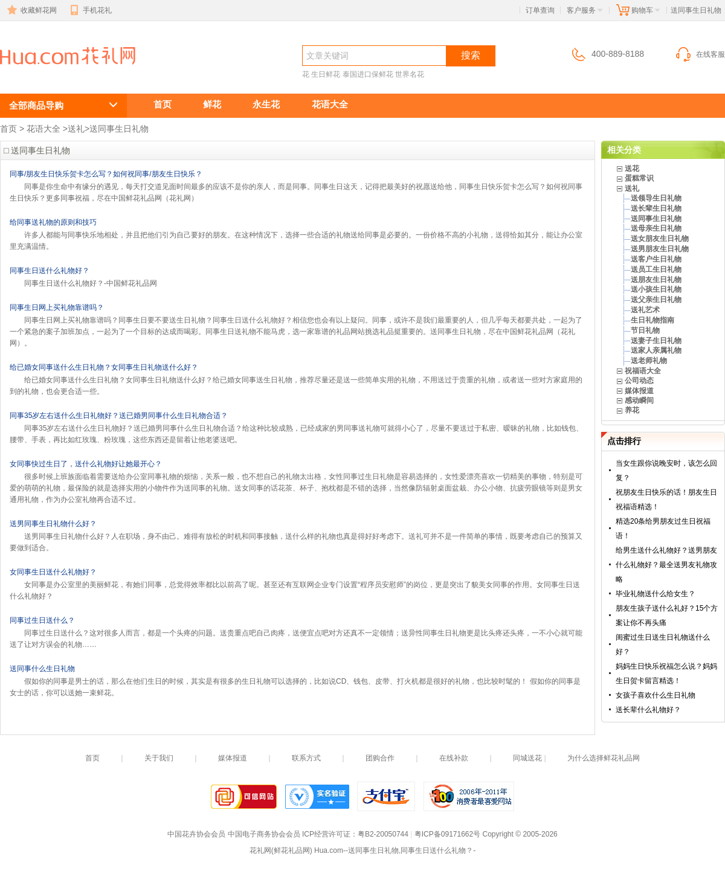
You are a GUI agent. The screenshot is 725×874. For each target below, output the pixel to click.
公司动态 (639, 380)
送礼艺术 (645, 310)
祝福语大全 (643, 371)
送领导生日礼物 (656, 198)
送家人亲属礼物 (656, 350)
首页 (162, 104)
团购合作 (380, 758)
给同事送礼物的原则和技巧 (53, 222)
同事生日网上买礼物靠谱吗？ (57, 307)
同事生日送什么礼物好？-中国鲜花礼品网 (90, 283)
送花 (632, 168)
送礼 (76, 128)
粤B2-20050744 (383, 834)
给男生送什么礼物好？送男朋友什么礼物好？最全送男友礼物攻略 (666, 564)
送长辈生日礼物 (656, 208)
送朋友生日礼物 (656, 279)
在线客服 (699, 54)
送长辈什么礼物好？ (648, 709)
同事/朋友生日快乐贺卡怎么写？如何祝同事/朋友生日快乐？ (106, 174)
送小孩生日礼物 (656, 289)
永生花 (266, 104)
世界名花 (409, 74)
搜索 (470, 55)
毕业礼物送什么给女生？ (655, 594)
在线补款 (453, 758)
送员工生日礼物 (656, 269)
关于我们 (158, 758)
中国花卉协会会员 (196, 834)
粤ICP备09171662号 (447, 834)
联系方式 (306, 758)
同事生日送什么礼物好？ (49, 270)
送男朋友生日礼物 (660, 249)
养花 (632, 410)
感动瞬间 (639, 400)
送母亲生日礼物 (656, 228)
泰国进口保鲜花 (368, 74)
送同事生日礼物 (65, 76)
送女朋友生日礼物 (660, 238)
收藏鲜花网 (31, 10)
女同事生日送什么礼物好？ (53, 572)
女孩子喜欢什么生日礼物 (655, 695)
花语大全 (330, 104)
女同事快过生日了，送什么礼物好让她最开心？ (86, 464)
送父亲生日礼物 (656, 299)
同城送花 (527, 758)
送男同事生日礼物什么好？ (53, 523)
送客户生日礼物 (656, 259)
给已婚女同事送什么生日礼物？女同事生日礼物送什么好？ (104, 367)
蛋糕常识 (639, 178)
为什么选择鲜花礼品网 (603, 758)
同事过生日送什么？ (42, 620)
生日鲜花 (325, 74)
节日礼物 (645, 330)
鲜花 (212, 104)
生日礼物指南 (652, 320)
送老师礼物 (649, 360)
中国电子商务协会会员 (264, 834)
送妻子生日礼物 (656, 340)
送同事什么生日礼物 (42, 668)
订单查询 (540, 10)
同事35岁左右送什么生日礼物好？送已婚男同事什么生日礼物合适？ (119, 415)
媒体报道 (639, 391)
